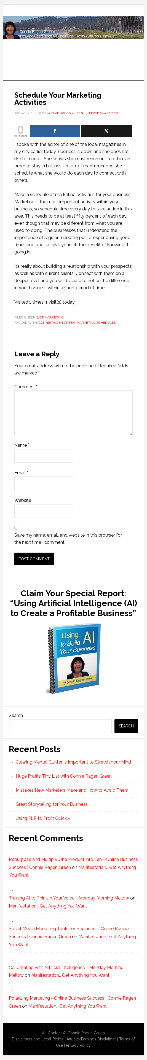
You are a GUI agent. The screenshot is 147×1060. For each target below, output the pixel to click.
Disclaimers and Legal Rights (37, 1039)
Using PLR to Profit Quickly (43, 818)
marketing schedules (96, 323)
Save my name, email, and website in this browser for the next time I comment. (68, 538)
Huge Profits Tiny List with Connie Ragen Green (73, 36)
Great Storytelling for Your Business (52, 804)
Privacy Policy (78, 1045)
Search (16, 715)
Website (22, 500)
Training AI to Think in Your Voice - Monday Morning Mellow (69, 898)
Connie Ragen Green (57, 323)
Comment (26, 386)
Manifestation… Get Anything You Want (48, 906)
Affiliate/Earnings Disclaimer (91, 1039)
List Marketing (50, 317)
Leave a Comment (104, 113)
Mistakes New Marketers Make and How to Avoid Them (72, 790)
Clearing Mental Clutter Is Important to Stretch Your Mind (73, 762)
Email (21, 472)
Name (21, 445)
